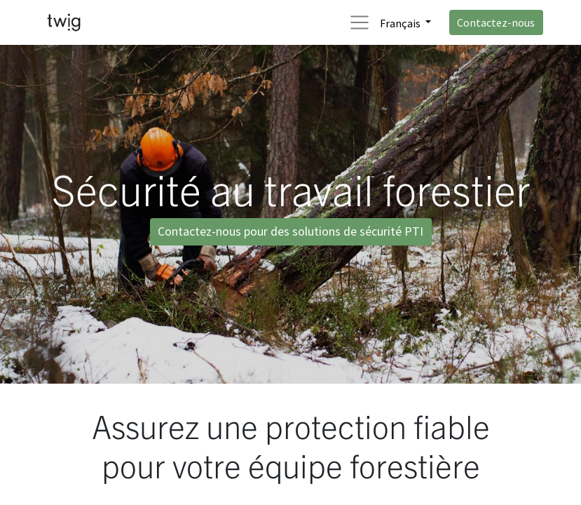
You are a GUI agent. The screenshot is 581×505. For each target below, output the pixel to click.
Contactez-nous (496, 22)
